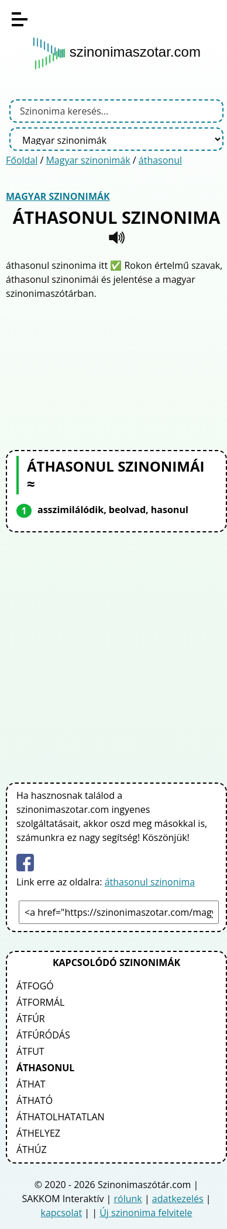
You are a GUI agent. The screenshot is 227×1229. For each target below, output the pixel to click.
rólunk (128, 1198)
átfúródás (43, 1035)
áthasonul (160, 160)
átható (34, 1100)
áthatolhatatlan (60, 1117)
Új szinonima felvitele (145, 1212)
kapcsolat (61, 1212)
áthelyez (38, 1133)
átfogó (35, 986)
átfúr (30, 1018)
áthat (31, 1084)
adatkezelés (178, 1198)
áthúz (31, 1149)
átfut (30, 1051)
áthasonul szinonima (150, 881)
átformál (40, 1002)
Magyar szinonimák (88, 160)
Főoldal (21, 160)
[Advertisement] (116, 373)
